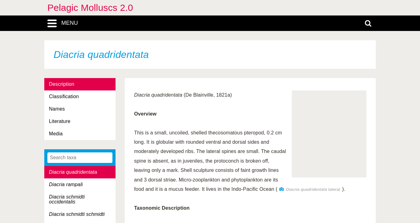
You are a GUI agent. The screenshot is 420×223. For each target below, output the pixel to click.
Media (56, 133)
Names (57, 109)
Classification (64, 96)
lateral (313, 189)
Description (61, 84)
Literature (59, 121)
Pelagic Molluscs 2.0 (90, 7)
